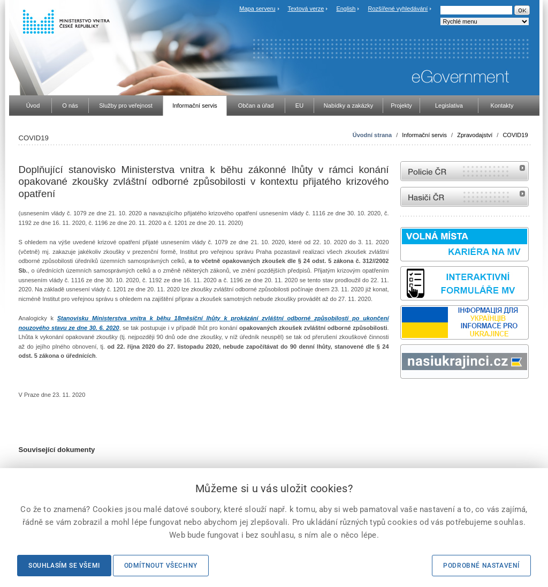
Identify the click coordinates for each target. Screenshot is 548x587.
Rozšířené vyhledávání (398, 8)
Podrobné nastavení (481, 565)
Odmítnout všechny (160, 565)
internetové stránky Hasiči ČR (464, 197)
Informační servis (424, 135)
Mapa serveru (257, 8)
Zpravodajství (474, 135)
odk (405, 398)
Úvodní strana (372, 135)
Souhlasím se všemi (64, 565)
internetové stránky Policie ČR (464, 171)
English (345, 8)
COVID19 (515, 135)
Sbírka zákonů (402, 398)
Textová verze (305, 8)
